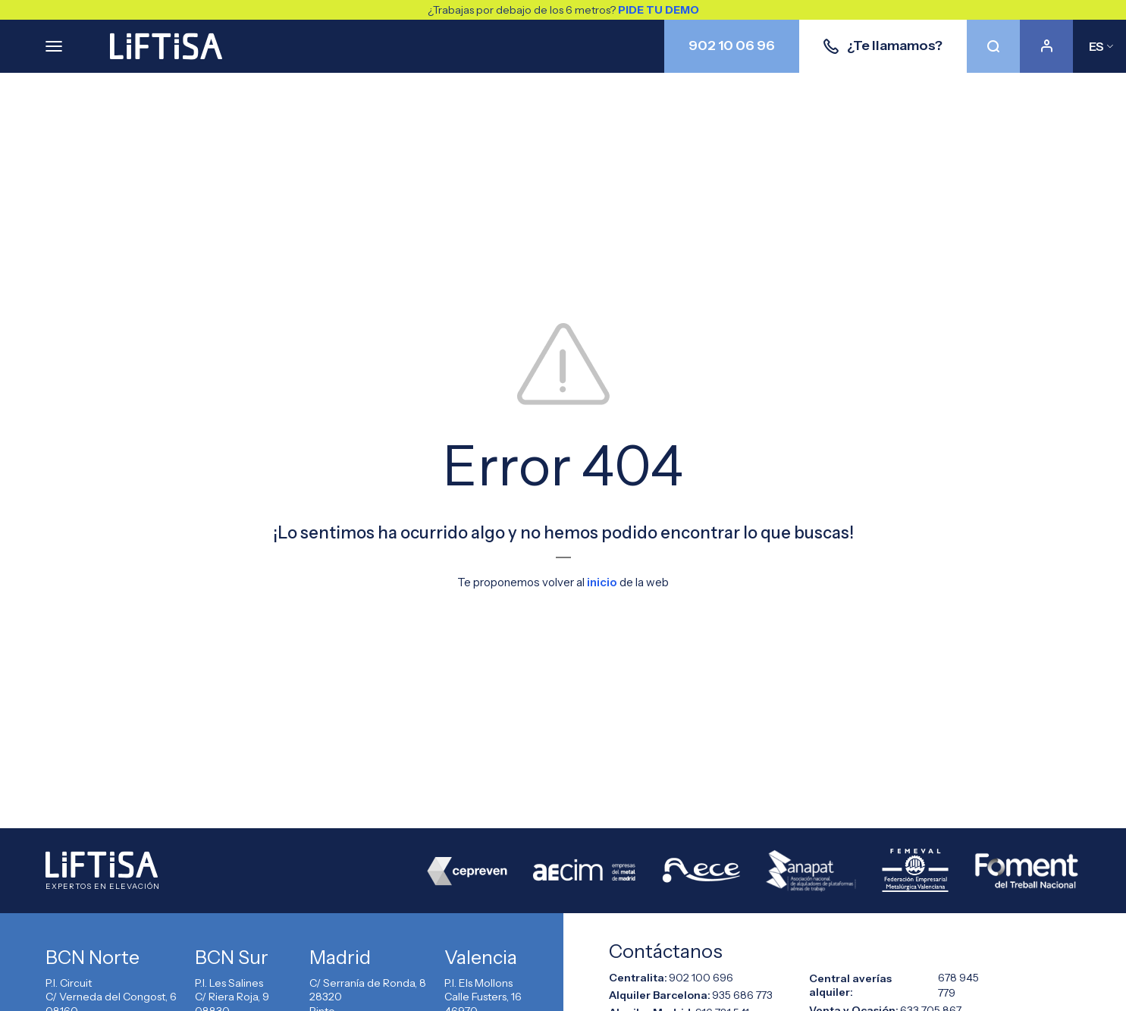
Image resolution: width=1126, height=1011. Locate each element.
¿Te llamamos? (883, 45)
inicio (602, 582)
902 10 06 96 (731, 45)
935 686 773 (742, 994)
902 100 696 (701, 977)
